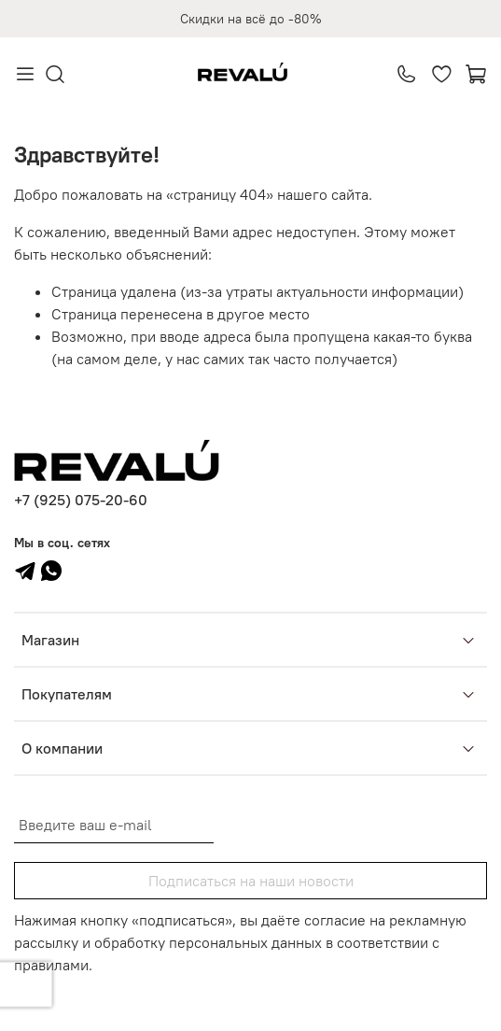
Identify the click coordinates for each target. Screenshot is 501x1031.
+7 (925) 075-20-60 (80, 499)
